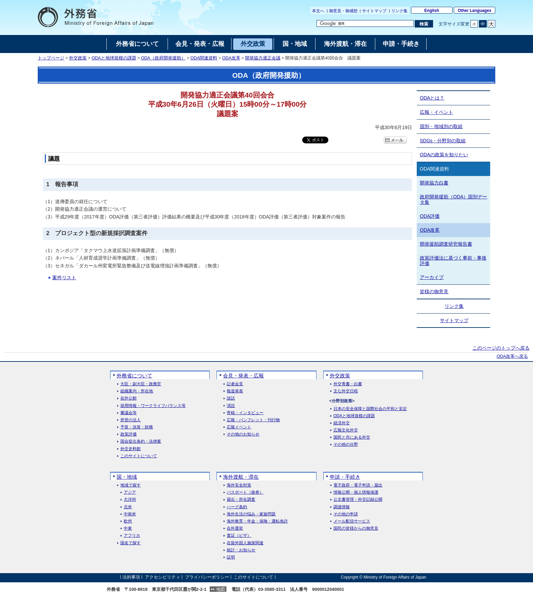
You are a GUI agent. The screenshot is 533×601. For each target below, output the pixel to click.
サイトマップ (374, 10)
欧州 (128, 521)
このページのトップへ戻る (501, 348)
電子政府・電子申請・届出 (357, 485)
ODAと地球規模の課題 (114, 58)
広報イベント (239, 427)
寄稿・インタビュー (245, 413)
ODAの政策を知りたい (444, 154)
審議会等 (128, 413)
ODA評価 (430, 216)
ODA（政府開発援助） (163, 58)
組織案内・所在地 (136, 391)
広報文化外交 (345, 430)
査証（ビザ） (239, 535)
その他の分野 (345, 444)
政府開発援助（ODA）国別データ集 (453, 199)
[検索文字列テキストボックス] (365, 23)
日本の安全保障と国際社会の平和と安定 (370, 409)
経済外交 (341, 423)
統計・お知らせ (241, 550)
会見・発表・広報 (243, 375)
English (431, 10)
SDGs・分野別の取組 (443, 140)
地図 (220, 589)
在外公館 (128, 398)
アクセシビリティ (162, 577)
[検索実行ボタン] (424, 24)
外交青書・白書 (347, 384)
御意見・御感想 (343, 10)
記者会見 (235, 384)
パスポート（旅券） (245, 492)
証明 (231, 557)
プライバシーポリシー (207, 577)
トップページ (51, 58)
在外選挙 (235, 528)
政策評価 (128, 434)
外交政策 (78, 58)
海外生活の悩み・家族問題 (251, 514)
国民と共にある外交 (351, 437)
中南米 (130, 514)
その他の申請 (345, 514)
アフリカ (132, 535)
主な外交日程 (345, 391)
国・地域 (127, 477)
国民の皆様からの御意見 (355, 528)
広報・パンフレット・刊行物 (253, 420)
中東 (128, 528)
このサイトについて (138, 456)
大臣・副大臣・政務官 (140, 384)
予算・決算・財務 (136, 427)
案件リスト (64, 277)
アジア (130, 492)
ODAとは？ (432, 98)
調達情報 (341, 507)
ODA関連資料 (203, 58)
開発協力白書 (434, 182)
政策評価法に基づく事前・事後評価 (453, 260)
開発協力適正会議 (262, 58)
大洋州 (130, 499)
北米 (128, 507)
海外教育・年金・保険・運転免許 (257, 521)
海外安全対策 (239, 485)
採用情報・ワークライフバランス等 (153, 406)
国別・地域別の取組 (441, 126)
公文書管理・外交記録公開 (357, 499)
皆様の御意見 (434, 291)
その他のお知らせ (243, 434)
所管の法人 (130, 420)
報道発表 (235, 391)
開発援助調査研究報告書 (446, 244)
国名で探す (130, 543)
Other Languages (475, 10)
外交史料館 (130, 449)
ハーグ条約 (237, 507)
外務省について (134, 375)
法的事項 (131, 577)
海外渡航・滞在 (241, 477)
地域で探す (130, 485)
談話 (231, 398)
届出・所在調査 (241, 499)
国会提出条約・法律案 (140, 441)
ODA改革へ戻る (512, 356)
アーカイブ (432, 277)
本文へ (318, 10)
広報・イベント (436, 112)
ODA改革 (231, 58)
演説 (231, 406)
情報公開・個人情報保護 (355, 492)
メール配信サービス (351, 521)
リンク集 (399, 10)
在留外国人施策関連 (245, 543)
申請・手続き (345, 477)
